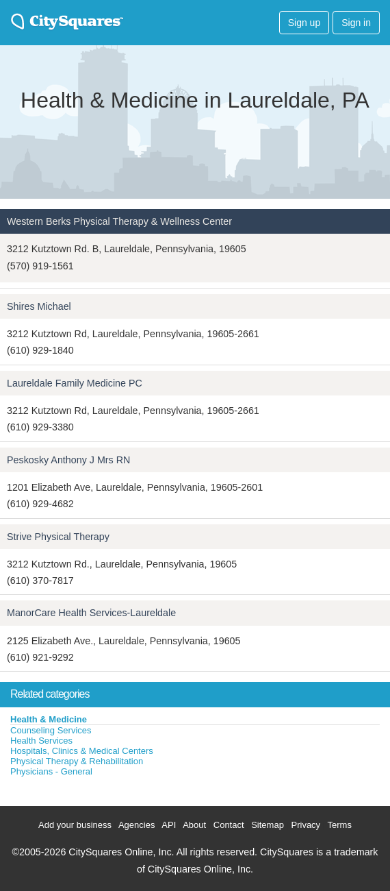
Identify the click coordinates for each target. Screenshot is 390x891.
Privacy (306, 825)
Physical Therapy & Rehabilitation (76, 761)
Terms (340, 825)
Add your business (75, 825)
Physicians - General (51, 771)
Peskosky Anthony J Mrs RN (68, 459)
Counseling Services (51, 730)
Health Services (41, 740)
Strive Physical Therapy (58, 536)
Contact (228, 825)
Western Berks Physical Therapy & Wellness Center (119, 221)
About (194, 825)
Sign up (304, 22)
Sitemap (267, 825)
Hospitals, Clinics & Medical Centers (81, 751)
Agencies (136, 825)
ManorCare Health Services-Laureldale (91, 612)
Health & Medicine (48, 719)
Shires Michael (39, 306)
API (168, 825)
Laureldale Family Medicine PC (74, 383)
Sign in (356, 22)
